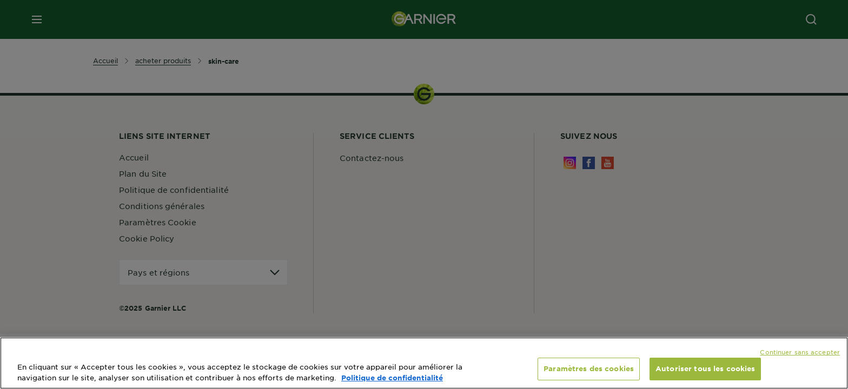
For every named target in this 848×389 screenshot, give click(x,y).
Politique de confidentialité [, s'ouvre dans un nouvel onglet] (392, 377)
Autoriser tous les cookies (705, 368)
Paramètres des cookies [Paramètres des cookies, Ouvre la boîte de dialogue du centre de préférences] (589, 368)
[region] (424, 363)
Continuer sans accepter (800, 352)
